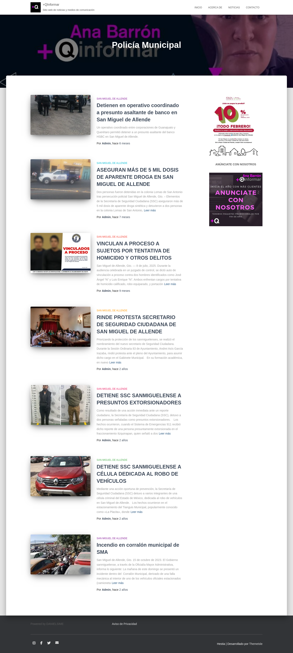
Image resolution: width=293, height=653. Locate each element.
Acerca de (215, 7)
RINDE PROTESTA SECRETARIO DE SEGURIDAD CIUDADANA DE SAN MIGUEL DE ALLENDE (136, 324)
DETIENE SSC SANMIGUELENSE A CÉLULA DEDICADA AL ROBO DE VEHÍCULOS (139, 474)
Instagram (34, 643)
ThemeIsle (255, 643)
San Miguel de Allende (112, 98)
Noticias (234, 7)
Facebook (41, 643)
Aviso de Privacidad (124, 624)
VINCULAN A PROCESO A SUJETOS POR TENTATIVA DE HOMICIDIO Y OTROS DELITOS (134, 251)
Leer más (150, 210)
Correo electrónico (57, 642)
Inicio (198, 7)
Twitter (48, 643)
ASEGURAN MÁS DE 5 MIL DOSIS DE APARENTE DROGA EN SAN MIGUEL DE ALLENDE (137, 177)
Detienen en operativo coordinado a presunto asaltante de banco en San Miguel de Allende (138, 112)
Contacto (252, 7)
